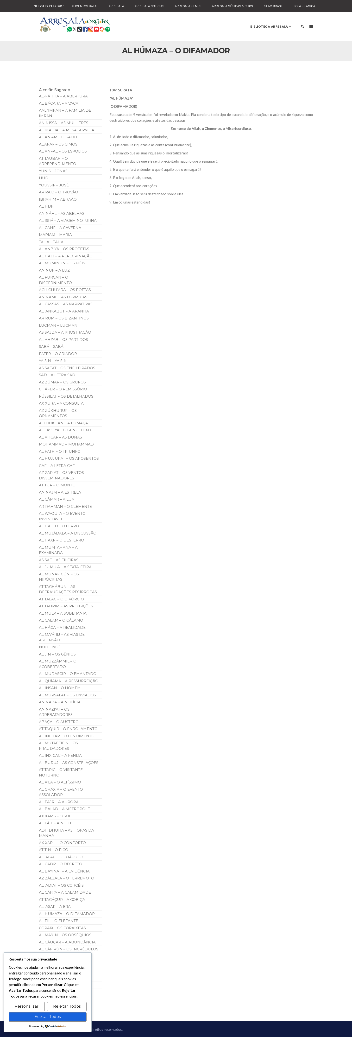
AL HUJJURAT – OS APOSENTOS (69, 458)
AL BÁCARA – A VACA (58, 103)
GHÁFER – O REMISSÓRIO (63, 389)
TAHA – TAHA (51, 242)
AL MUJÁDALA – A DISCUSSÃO (67, 533)
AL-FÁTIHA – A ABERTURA (63, 96)
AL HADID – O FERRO (59, 526)
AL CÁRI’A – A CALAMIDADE (65, 892)
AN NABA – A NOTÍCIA (60, 702)
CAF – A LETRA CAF (57, 465)
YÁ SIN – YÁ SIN (53, 360)
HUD (43, 178)
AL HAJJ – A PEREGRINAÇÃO (66, 256)
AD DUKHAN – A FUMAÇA (63, 423)
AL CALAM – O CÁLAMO (61, 620)
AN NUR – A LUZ (54, 270)
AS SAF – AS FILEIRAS (58, 560)
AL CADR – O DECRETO (60, 864)
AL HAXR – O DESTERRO (61, 540)
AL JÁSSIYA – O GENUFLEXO (65, 430)
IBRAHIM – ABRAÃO (58, 199)
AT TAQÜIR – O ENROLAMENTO (68, 728)
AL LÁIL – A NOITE (55, 823)
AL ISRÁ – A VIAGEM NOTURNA (68, 220)
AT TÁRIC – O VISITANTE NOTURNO (61, 772)
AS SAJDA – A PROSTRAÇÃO (65, 332)
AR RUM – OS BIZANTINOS (64, 318)
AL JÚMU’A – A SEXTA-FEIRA (65, 567)
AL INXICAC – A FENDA (60, 755)
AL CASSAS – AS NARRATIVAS (66, 304)
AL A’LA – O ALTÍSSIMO (60, 782)
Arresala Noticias (149, 6)
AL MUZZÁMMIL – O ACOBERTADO (57, 664)
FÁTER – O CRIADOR (58, 353)
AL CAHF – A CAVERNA (60, 227)
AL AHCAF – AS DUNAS (60, 437)
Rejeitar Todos (67, 1006)
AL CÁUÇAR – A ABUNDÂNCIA (67, 942)
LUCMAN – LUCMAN (58, 325)
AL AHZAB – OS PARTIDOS (63, 339)
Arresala (116, 6)
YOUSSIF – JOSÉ (54, 185)
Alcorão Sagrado (54, 90)
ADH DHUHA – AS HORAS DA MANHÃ (66, 833)
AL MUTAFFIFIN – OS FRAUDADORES (58, 746)
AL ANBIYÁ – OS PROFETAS (64, 249)
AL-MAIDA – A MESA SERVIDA (66, 130)
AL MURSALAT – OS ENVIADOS (67, 695)
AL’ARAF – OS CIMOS (58, 144)
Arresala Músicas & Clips (232, 6)
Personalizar (26, 1006)
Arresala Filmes (188, 6)
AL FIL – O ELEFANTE (58, 920)
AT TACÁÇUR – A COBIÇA (62, 899)
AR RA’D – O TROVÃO (58, 192)
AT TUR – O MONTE (57, 485)
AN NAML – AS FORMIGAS (63, 297)
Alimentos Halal (84, 6)
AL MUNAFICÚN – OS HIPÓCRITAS (59, 577)
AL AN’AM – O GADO (58, 137)
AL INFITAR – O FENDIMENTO (66, 736)
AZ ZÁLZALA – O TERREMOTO (66, 878)
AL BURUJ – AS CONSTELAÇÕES (68, 762)
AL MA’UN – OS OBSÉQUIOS (65, 935)
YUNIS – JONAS (53, 171)
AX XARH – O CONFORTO (62, 842)
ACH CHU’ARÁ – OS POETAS (65, 289)
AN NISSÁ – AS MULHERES (63, 123)
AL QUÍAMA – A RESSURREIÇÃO (68, 681)
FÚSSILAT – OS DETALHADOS (66, 396)
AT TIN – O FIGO (53, 849)
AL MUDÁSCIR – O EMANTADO (67, 673)
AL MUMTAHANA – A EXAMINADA (58, 550)
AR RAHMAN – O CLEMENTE (65, 506)
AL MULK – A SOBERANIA (63, 613)
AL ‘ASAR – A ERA (55, 906)
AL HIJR (46, 206)
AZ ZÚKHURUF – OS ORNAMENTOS (58, 413)
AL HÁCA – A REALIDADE (62, 627)
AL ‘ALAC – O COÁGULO (61, 857)
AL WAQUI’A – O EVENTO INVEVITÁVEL (62, 516)
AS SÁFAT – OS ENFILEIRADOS (67, 368)
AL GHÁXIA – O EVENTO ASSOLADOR (61, 792)
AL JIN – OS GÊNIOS (57, 654)
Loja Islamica (304, 6)
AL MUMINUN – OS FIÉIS (62, 263)
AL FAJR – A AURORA (59, 802)
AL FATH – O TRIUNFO (60, 451)
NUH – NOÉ (50, 647)
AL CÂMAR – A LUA (56, 499)
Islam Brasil (273, 6)
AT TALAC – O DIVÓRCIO (61, 599)
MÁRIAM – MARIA (55, 234)
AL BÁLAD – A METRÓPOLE (64, 809)
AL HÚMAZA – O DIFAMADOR (67, 913)
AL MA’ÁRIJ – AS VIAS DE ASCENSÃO (62, 637)
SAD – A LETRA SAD (57, 375)
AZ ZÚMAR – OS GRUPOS (62, 382)
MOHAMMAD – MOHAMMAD (66, 444)
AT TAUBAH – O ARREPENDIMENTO (57, 161)
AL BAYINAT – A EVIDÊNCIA (64, 871)
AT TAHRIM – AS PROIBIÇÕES (66, 606)
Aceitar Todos (48, 1016)
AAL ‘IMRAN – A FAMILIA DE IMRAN (65, 113)
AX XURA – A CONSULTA (61, 403)
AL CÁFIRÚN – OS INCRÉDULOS (68, 949)
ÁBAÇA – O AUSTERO (59, 721)
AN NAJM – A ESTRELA (60, 492)
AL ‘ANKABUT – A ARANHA (64, 311)
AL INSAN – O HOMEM (60, 688)
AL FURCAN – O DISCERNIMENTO (55, 280)
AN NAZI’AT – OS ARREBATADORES (56, 712)
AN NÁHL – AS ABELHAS (61, 213)
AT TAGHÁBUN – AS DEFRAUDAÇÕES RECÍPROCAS (68, 589)
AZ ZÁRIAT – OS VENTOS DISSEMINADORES (61, 475)
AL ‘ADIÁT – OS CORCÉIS (61, 885)
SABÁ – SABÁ (51, 346)
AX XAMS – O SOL (55, 816)
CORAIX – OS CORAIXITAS (62, 928)
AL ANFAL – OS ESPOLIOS (63, 151)
